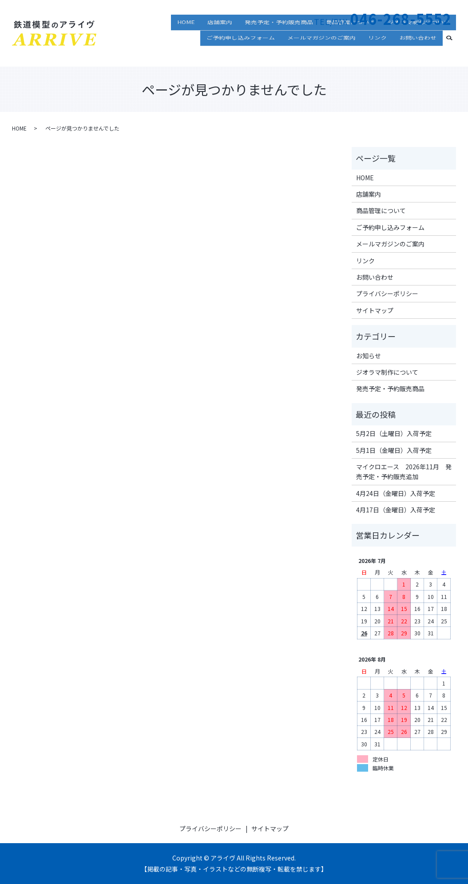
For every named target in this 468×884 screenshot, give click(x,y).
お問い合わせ (417, 50)
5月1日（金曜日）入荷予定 (394, 450)
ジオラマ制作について (419, 37)
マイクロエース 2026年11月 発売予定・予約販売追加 (404, 471)
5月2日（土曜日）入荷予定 (394, 433)
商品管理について (350, 37)
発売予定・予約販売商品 (279, 37)
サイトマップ (374, 310)
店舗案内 (219, 37)
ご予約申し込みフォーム (240, 50)
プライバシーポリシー (387, 293)
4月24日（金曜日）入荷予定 (395, 493)
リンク (377, 50)
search (453, 49)
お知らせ (368, 355)
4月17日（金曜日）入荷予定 (395, 509)
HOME (186, 37)
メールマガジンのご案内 (321, 50)
